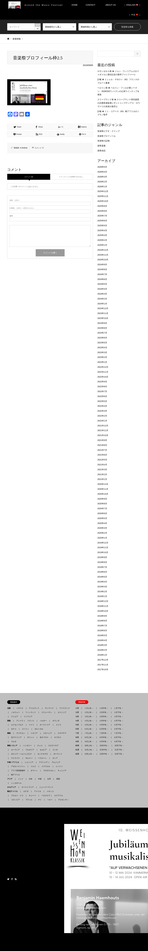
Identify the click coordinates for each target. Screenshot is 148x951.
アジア (10, 779)
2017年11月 (102, 665)
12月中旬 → (104, 754)
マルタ (13, 742)
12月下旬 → (119, 754)
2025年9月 (102, 206)
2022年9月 (102, 381)
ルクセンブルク (17, 725)
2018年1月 (102, 655)
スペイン (25, 729)
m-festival (23, 148)
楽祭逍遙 (101, 146)
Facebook (12, 879)
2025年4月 (102, 230)
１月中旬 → (104, 708)
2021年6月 (102, 455)
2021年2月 (102, 474)
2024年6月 (102, 279)
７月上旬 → (89, 733)
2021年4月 (102, 464)
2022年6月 (102, 396)
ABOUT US (112, 5)
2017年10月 (102, 669)
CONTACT (90, 5)
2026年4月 (102, 172)
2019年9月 (102, 557)
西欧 (9, 721)
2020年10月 (102, 494)
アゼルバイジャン (18, 766)
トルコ (33, 766)
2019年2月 (102, 591)
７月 (78, 733)
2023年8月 (102, 328)
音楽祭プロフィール (106, 136)
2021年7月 (102, 450)
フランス (30, 721)
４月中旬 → (104, 721)
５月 (78, 725)
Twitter (8, 879)
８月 (78, 737)
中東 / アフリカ (14, 762)
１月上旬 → (89, 708)
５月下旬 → (118, 725)
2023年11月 (102, 313)
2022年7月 (102, 391)
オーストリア (45, 725)
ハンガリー (27, 746)
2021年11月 (102, 430)
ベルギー (43, 721)
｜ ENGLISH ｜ (132, 5)
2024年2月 (102, 299)
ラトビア (14, 717)
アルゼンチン (62, 800)
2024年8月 (102, 269)
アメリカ (37, 791)
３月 (78, 717)
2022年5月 (102, 401)
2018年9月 (102, 616)
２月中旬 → (104, 712)
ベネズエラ (45, 795)
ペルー (50, 800)
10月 (78, 746)
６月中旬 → (104, 729)
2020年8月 (102, 503)
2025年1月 (102, 245)
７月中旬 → (104, 733)
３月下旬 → (118, 717)
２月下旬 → (118, 712)
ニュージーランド (46, 787)
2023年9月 (102, 323)
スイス (58, 725)
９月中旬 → (104, 742)
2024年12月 (102, 250)
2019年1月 (102, 596)
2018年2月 (102, 650)
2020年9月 (102, 499)
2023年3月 (102, 352)
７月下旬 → (118, 733)
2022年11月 (102, 372)
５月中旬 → (104, 725)
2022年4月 (102, 406)
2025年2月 (102, 240)
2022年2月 (102, 416)
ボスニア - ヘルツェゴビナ (21, 754)
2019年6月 (102, 572)
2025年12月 (102, 191)
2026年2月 (102, 181)
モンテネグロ (43, 754)
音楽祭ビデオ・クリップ (108, 131)
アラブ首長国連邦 (18, 771)
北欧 (9, 708)
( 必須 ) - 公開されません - (22, 208)
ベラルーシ (42, 758)
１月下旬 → (118, 708)
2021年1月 (102, 479)
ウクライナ (15, 758)
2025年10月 (102, 201)
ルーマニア (15, 750)
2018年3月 (102, 645)
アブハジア (42, 762)
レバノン (59, 766)
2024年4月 (102, 289)
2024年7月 (102, 274)
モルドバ (29, 758)
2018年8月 (102, 621)
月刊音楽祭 (119, 879)
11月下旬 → (119, 750)
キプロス (57, 737)
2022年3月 (102, 411)
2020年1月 (102, 538)
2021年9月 (102, 440)
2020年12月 (102, 484)
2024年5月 (102, 284)
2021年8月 (102, 445)
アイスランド (64, 708)
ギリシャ (30, 737)
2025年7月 (102, 216)
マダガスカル (47, 771)
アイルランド (34, 708)
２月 (78, 712)
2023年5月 (102, 342)
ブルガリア (30, 750)
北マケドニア (16, 737)
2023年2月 (102, 357)
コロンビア (15, 800)
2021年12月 (102, 425)
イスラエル (46, 766)
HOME (75, 5)
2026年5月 (102, 167)
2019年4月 (102, 582)
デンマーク (49, 708)
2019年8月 (102, 562)
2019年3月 (102, 586)
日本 (30, 779)
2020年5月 (102, 518)
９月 (78, 742)
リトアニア (28, 717)
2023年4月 (102, 347)
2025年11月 (102, 196)
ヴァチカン (21, 733)
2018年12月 (102, 601)
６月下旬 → (118, 729)
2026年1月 (102, 186)
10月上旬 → (89, 746)
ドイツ (31, 725)
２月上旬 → (89, 712)
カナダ (26, 791)
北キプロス (44, 737)
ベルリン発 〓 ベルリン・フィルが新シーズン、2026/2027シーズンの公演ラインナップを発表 (118, 91)
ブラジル (29, 800)
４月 (78, 721)
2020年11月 (102, 489)
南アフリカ (15, 775)
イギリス (20, 708)
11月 (78, 750)
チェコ (40, 746)
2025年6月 (102, 220)
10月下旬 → (119, 746)
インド (20, 779)
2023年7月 (102, 333)
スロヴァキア (53, 746)
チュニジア (62, 771)
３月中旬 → (104, 717)
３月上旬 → (89, 717)
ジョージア (29, 762)
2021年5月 (102, 460)
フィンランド (31, 712)
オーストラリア (27, 787)
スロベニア (47, 733)
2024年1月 (102, 303)
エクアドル (57, 795)
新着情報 (17, 39)
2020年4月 (102, 523)
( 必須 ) (14, 200)
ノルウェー (15, 712)
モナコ (13, 729)
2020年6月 (102, 513)
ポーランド (58, 754)
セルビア (43, 750)
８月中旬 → (104, 737)
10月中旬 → (104, 746)
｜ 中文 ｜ (135, 15)
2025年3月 (102, 235)
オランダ (56, 721)
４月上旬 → (89, 721)
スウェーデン (47, 712)
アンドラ (19, 721)
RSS (16, 879)
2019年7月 (102, 567)
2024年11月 (102, 255)
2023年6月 (102, 338)
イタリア (34, 733)
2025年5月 (102, 225)
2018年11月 (102, 606)
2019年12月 (102, 543)
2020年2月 (102, 533)
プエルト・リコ (17, 795)
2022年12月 (102, 367)
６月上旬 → (89, 729)
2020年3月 (102, 528)
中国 (39, 779)
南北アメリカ (13, 791)
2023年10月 (102, 318)
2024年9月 (102, 264)
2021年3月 (102, 469)
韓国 (58, 779)
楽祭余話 (101, 150)
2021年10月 (102, 435)
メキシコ (50, 791)
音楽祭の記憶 (103, 141)
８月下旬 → (118, 737)
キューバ (32, 795)
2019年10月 (102, 552)
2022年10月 (102, 377)
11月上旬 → (89, 750)
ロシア (55, 758)
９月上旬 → (89, 742)
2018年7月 (102, 625)
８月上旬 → (89, 737)
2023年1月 (102, 362)
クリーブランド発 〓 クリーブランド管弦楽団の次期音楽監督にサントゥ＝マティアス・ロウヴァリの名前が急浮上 (118, 103)
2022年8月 (102, 386)
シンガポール (16, 783)
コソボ (55, 750)
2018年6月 (102, 630)
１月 (78, 708)
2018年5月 (102, 635)
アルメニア (56, 762)
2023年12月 (102, 308)
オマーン (34, 771)
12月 (78, 754)
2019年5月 (102, 577)
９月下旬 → (118, 742)
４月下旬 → (118, 721)
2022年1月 (102, 421)
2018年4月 (102, 640)
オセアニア (12, 787)
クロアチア (62, 733)
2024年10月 (102, 259)
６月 (78, 729)
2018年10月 (102, 611)
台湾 (49, 779)
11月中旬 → (104, 750)
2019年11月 (102, 547)
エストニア (62, 712)
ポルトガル (39, 729)
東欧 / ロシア (13, 746)
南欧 (9, 733)
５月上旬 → (89, 725)
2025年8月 (102, 211)
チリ (39, 800)
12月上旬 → (89, 754)
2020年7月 (102, 508)
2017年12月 (102, 660)
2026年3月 (102, 177)
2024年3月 (102, 294)
